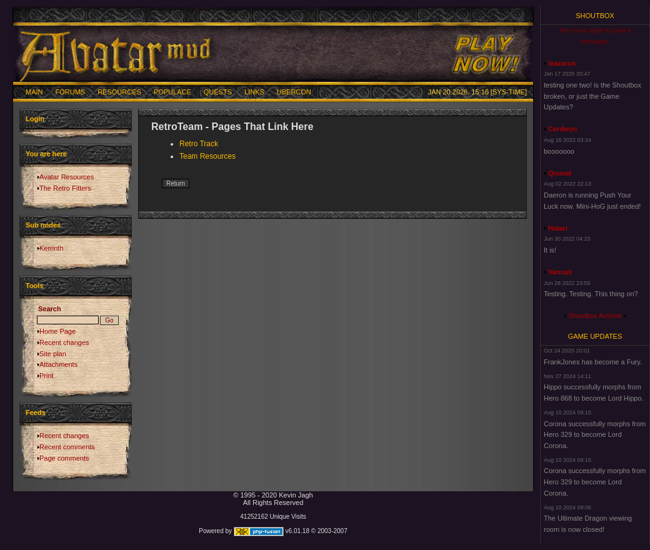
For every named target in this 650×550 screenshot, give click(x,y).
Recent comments (67, 447)
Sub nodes (43, 225)
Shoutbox (595, 15)
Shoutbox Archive (595, 315)
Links (254, 92)
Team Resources (207, 156)
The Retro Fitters (65, 188)
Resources (119, 92)
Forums (71, 92)
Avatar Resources (66, 177)
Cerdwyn (562, 128)
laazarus (562, 63)
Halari (558, 228)
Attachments (58, 364)
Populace (172, 92)
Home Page (57, 331)
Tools (35, 285)
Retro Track (198, 143)
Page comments (64, 458)
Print (46, 375)
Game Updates (595, 336)
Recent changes (64, 342)
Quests (218, 92)
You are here (46, 154)
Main (34, 92)
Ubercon (294, 92)
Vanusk (560, 272)
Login (35, 118)
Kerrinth (51, 248)
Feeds (36, 412)
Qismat (559, 173)
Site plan (52, 354)
